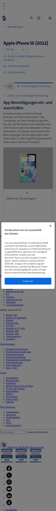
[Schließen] (50, 225)
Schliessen (28, 281)
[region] (28, 255)
